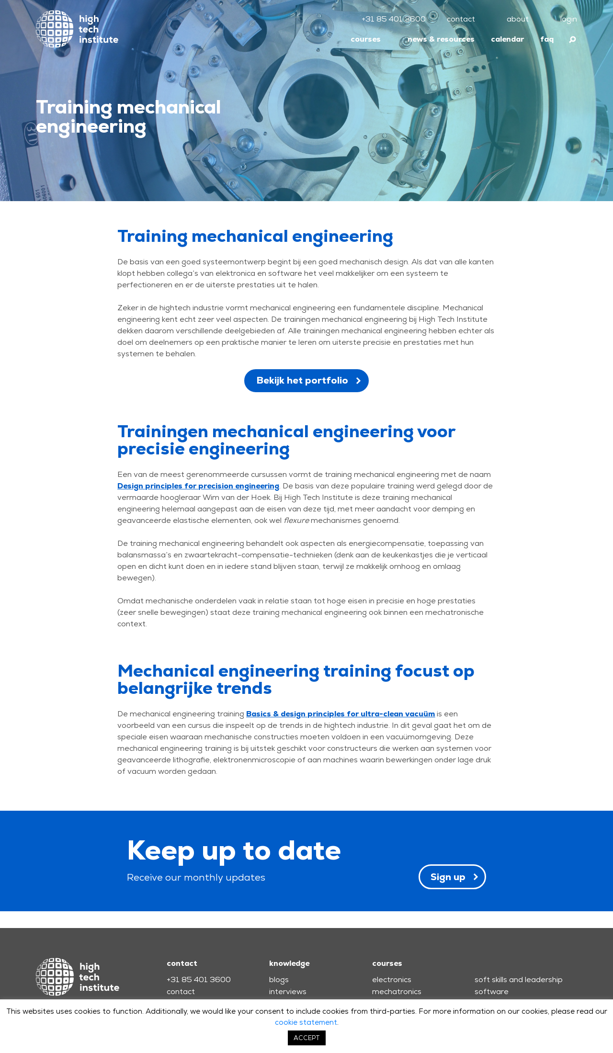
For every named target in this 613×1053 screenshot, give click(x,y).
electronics (391, 979)
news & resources (441, 39)
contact (461, 19)
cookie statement (306, 1022)
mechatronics (396, 991)
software (492, 991)
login (568, 19)
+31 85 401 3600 (394, 19)
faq (547, 39)
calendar (507, 39)
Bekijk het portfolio (302, 380)
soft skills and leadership (519, 979)
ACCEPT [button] (307, 1038)
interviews (287, 991)
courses (366, 39)
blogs (279, 979)
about (518, 19)
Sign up (448, 877)
